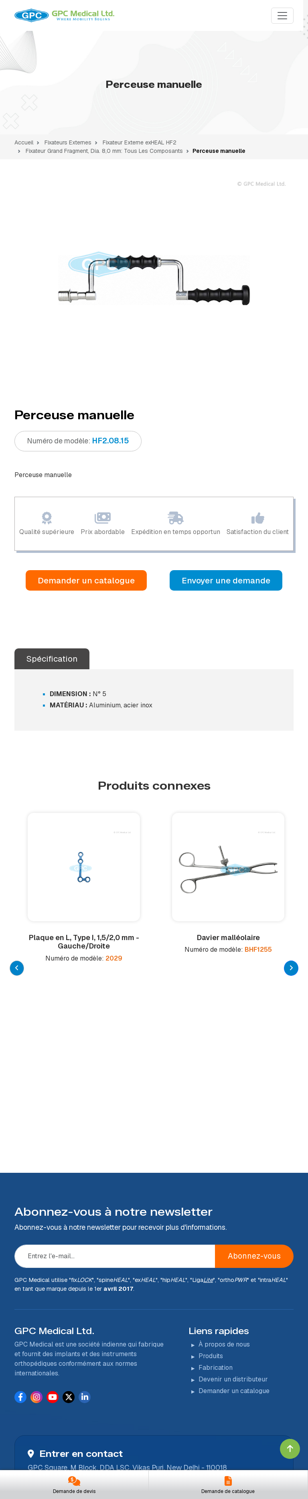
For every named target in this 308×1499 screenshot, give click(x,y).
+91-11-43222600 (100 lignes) (90, 1389)
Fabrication (216, 1226)
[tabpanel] (154, 280)
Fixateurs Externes (68, 142)
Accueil (23, 142)
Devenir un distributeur (233, 1238)
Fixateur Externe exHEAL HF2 (138, 142)
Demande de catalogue (228, 1491)
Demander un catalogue (86, 580)
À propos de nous (224, 1203)
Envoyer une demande (226, 580)
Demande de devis (74, 1491)
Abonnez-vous (254, 1115)
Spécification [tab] (51, 658)
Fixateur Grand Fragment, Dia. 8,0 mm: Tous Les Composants (103, 150)
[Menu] (282, 16)
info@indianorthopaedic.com (88, 1404)
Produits (211, 1215)
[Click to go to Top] (290, 1449)
